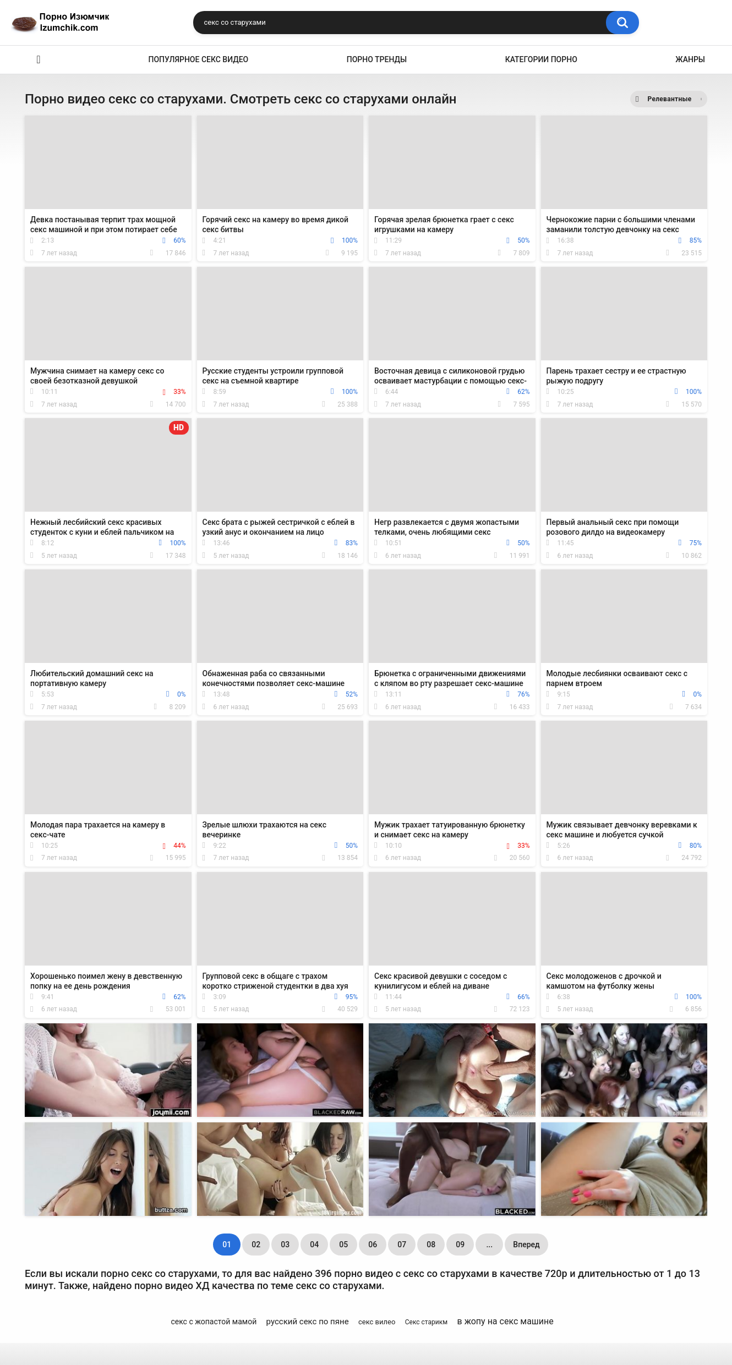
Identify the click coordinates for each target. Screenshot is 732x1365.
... (489, 1244)
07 (401, 1244)
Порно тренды (377, 59)
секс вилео (376, 1322)
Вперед (526, 1244)
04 (314, 1244)
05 (343, 1244)
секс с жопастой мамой (213, 1321)
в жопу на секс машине (505, 1321)
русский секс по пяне (307, 1321)
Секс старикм (426, 1322)
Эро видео (38, 60)
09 (460, 1244)
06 (372, 1244)
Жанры (690, 59)
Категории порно (541, 59)
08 (431, 1244)
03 (285, 1244)
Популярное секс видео (199, 59)
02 (256, 1244)
